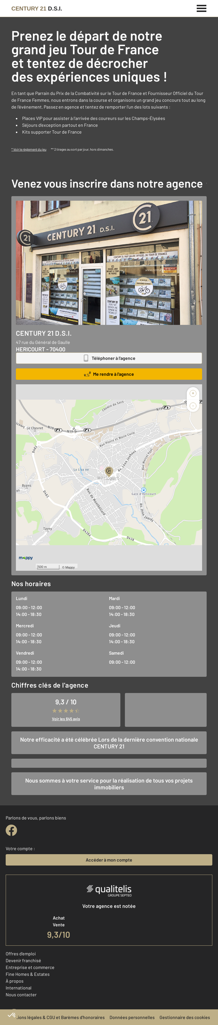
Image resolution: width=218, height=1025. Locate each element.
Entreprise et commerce (30, 967)
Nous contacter (21, 994)
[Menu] (202, 7)
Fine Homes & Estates (28, 974)
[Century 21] (36, 8)
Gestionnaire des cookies (185, 1017)
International (19, 987)
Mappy (70, 567)
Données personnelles (132, 1017)
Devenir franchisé (23, 960)
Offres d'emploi (21, 953)
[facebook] (11, 830)
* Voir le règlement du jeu (28, 149)
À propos (15, 980)
